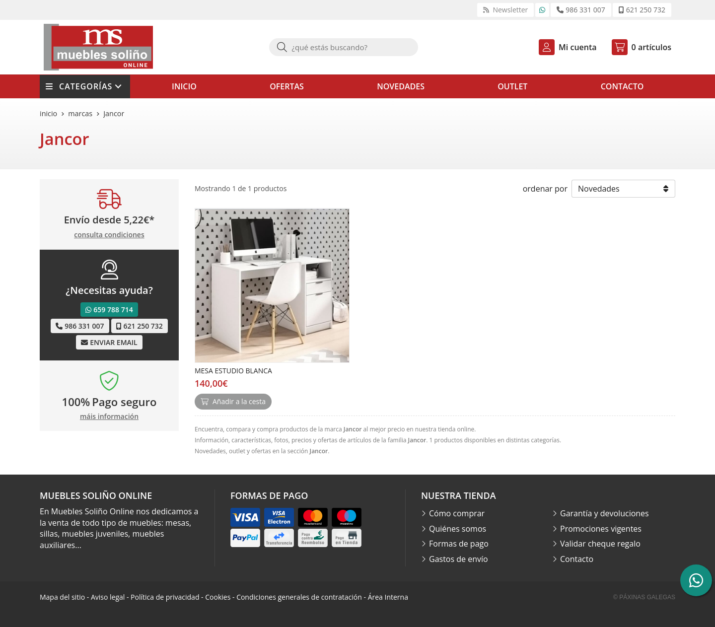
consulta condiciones (109, 235)
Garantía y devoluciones (604, 513)
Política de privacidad (165, 597)
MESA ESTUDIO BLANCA (233, 370)
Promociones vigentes (601, 528)
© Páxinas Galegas (644, 597)
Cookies (217, 597)
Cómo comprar (457, 513)
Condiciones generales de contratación (299, 597)
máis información (109, 417)
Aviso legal (108, 597)
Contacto (576, 559)
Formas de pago (459, 543)
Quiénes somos (457, 528)
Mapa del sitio (62, 597)
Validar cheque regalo (600, 543)
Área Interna (388, 597)
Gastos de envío (458, 559)
